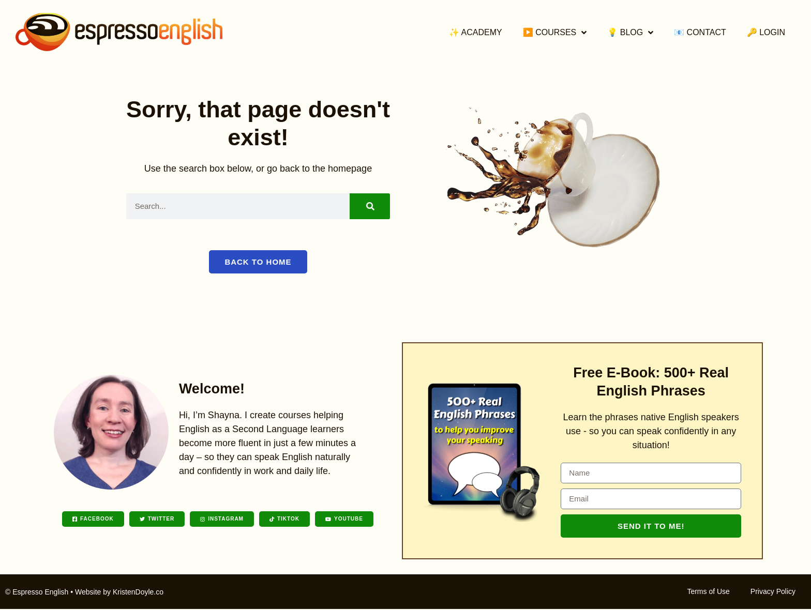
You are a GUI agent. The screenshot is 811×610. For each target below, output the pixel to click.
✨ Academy (475, 32)
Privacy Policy (772, 592)
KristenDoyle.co (138, 593)
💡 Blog (630, 32)
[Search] (370, 206)
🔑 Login (766, 32)
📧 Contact (700, 32)
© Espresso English (36, 593)
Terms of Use (708, 592)
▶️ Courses (555, 32)
